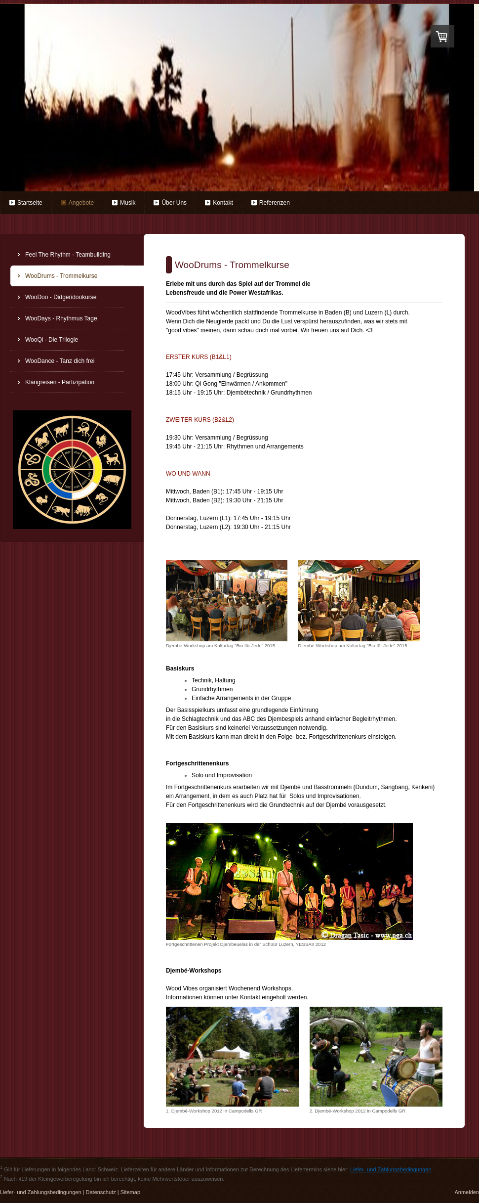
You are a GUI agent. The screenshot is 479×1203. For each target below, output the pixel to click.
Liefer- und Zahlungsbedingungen (391, 1169)
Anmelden (466, 1192)
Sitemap (130, 1192)
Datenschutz (101, 1192)
